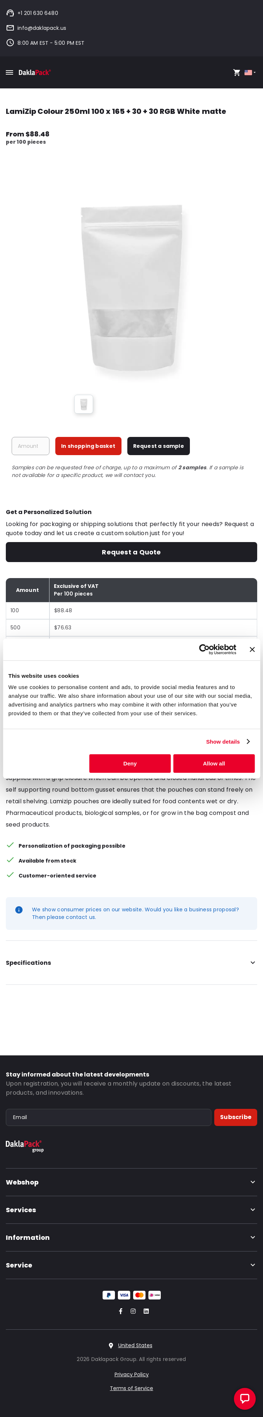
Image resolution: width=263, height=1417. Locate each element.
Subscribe (235, 1117)
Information (131, 1237)
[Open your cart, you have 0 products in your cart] (237, 72)
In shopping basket (88, 446)
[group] (83, 404)
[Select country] (250, 72)
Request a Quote (131, 552)
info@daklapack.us (36, 28)
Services (131, 1209)
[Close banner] (252, 649)
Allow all (214, 763)
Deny (130, 763)
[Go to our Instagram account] (131, 1311)
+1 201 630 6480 (32, 13)
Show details (223, 742)
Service (131, 1265)
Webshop (131, 1182)
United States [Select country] (135, 1345)
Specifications (131, 963)
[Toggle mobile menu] (9, 72)
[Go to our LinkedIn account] (144, 1311)
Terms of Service (131, 1388)
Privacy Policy (132, 1374)
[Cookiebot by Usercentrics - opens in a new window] (204, 649)
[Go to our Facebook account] (119, 1311)
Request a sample (158, 446)
